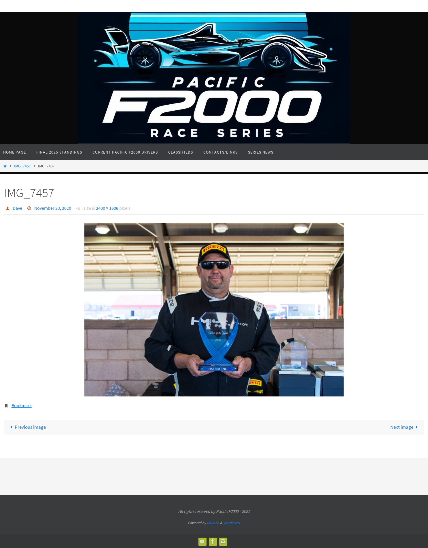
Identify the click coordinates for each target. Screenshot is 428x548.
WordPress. (231, 522)
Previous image (27, 427)
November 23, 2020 (52, 208)
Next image (405, 427)
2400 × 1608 (107, 208)
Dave (17, 208)
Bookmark (22, 405)
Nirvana (213, 522)
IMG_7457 (22, 166)
